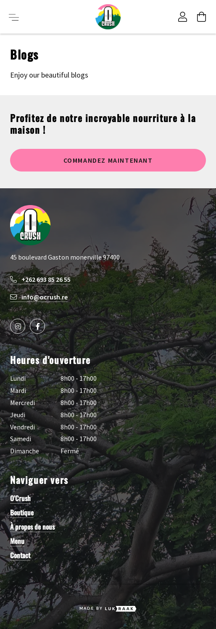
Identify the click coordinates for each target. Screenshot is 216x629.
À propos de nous (32, 526)
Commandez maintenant (108, 160)
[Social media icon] (17, 326)
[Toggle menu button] (14, 17)
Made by (108, 609)
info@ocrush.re (39, 297)
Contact (20, 555)
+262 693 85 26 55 (40, 279)
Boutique (22, 512)
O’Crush (20, 498)
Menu (17, 541)
